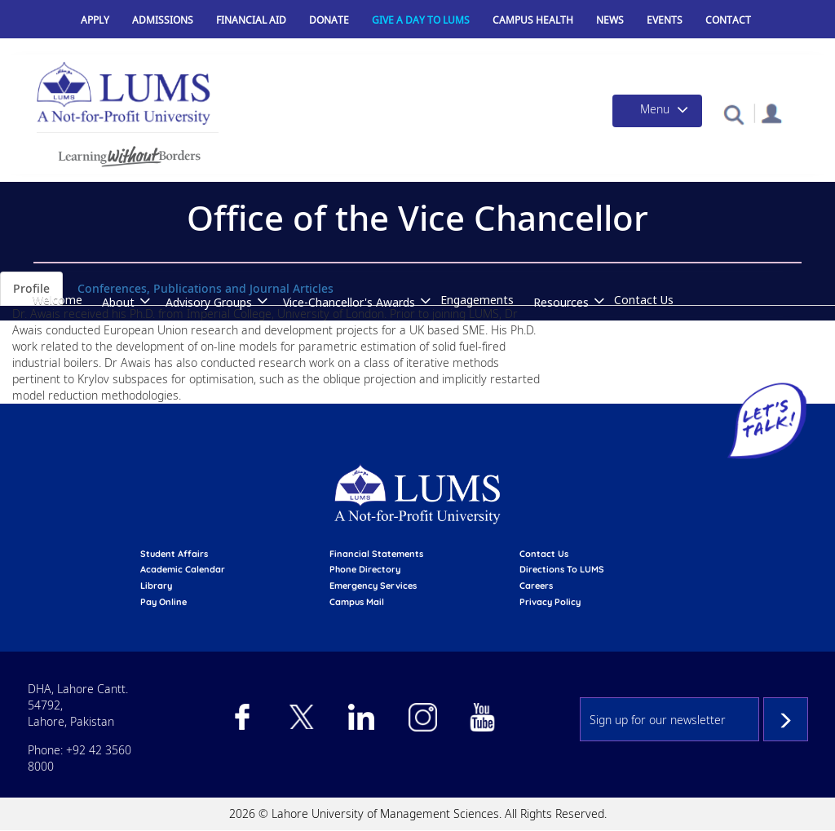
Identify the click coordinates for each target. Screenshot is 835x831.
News (610, 20)
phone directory (364, 569)
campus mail (356, 602)
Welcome (57, 299)
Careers (536, 585)
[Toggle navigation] (657, 111)
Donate (329, 20)
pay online (163, 602)
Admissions (162, 20)
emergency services (373, 585)
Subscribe (785, 719)
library (156, 585)
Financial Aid (251, 20)
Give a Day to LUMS (421, 20)
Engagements (477, 299)
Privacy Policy (550, 602)
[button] (733, 113)
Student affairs (174, 553)
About (118, 302)
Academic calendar (182, 569)
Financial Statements (376, 553)
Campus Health (533, 20)
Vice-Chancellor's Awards (349, 302)
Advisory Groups (209, 302)
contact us (543, 553)
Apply (95, 20)
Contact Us (644, 299)
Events (665, 20)
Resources (561, 302)
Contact (728, 20)
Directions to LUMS (561, 569)
